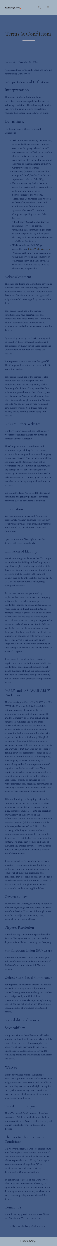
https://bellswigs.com (39, 249)
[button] (39, 7)
